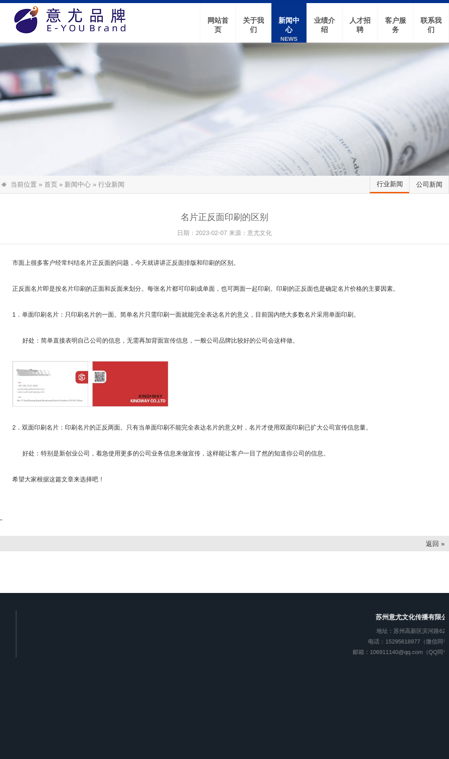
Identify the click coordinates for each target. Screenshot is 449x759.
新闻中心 (77, 184)
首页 (50, 184)
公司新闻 (429, 184)
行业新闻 (390, 184)
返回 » (435, 543)
